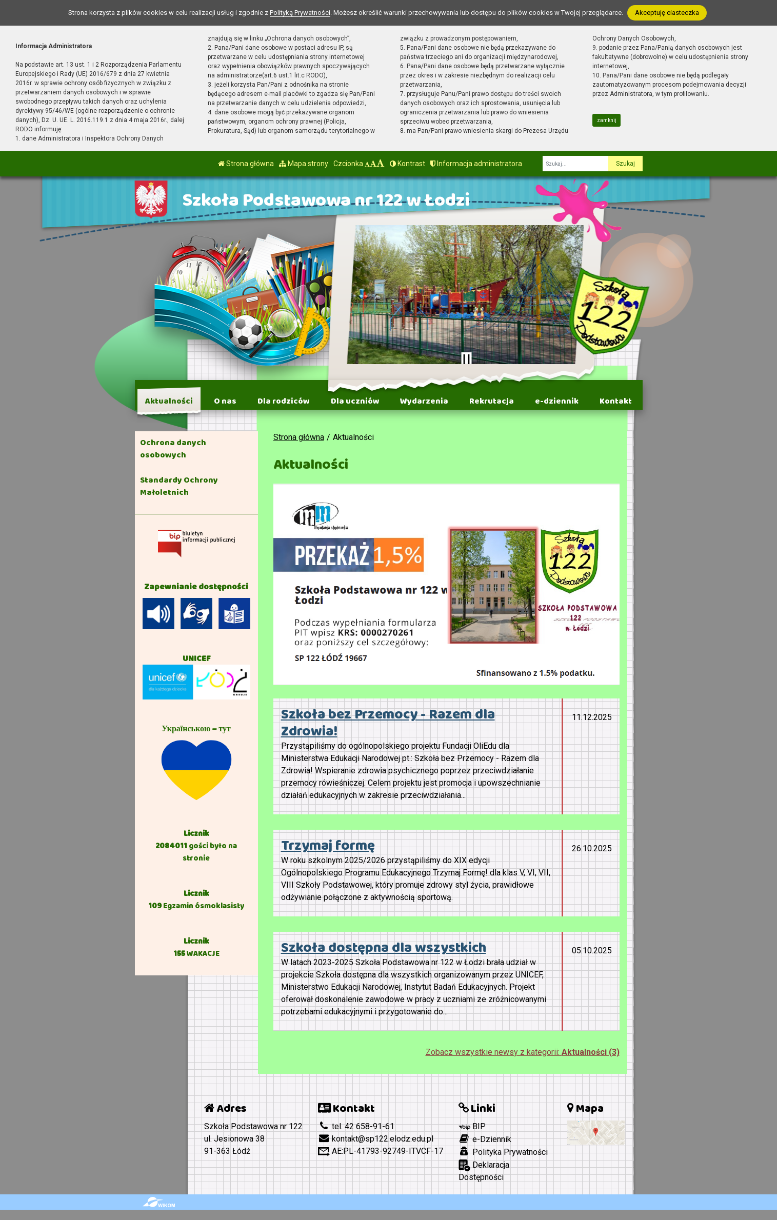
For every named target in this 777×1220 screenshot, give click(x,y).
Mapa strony (303, 163)
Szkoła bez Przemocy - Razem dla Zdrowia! (388, 723)
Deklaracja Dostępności (484, 1170)
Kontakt (616, 401)
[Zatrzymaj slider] (467, 359)
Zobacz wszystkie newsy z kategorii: (523, 1052)
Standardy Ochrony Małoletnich (179, 486)
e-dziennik (557, 401)
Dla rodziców (283, 401)
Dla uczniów (355, 401)
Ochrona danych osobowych (173, 448)
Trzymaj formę (328, 845)
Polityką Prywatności (300, 12)
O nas (225, 401)
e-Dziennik (485, 1139)
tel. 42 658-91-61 (356, 1126)
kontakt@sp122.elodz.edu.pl (375, 1139)
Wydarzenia (424, 401)
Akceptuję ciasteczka (667, 12)
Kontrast (407, 163)
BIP (472, 1126)
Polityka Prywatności (503, 1152)
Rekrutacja (491, 401)
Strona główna (246, 163)
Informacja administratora (476, 163)
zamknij (606, 120)
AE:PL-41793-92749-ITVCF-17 (380, 1151)
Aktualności (169, 401)
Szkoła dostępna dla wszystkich (383, 947)
